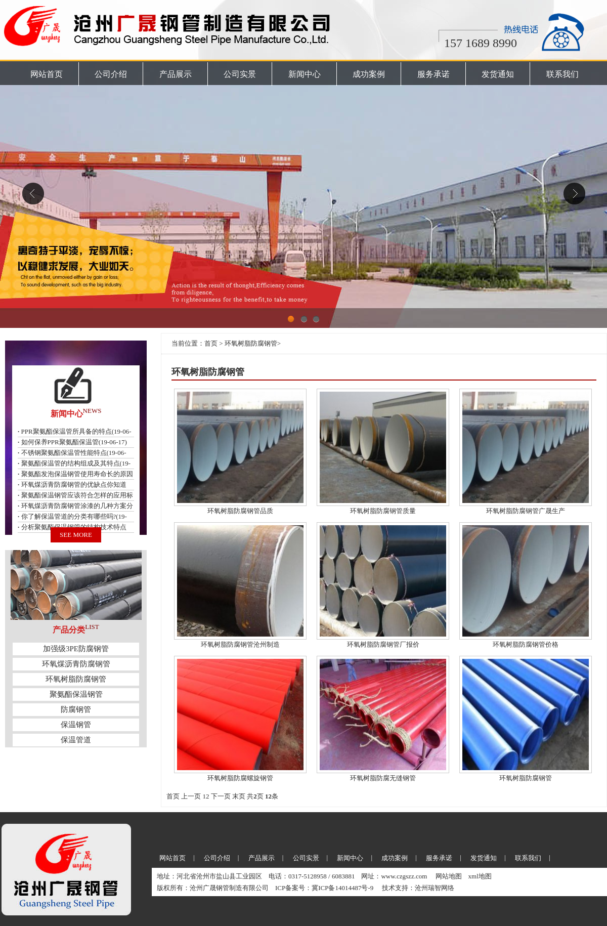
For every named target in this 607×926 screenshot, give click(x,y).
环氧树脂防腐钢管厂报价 (383, 644)
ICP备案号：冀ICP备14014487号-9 (325, 888)
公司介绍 (111, 74)
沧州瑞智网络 (434, 888)
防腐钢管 (76, 709)
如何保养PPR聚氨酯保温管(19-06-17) (74, 442)
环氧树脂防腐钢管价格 (525, 644)
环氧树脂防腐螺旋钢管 (240, 778)
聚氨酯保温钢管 (76, 694)
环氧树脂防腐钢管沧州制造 (240, 644)
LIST (92, 626)
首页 (211, 343)
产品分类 (69, 629)
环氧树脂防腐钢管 (76, 679)
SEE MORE (76, 534)
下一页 (221, 796)
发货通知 (498, 74)
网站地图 (449, 876)
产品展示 (175, 74)
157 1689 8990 (480, 43)
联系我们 (562, 74)
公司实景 (240, 74)
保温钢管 (76, 725)
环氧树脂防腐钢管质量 (383, 511)
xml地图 (480, 876)
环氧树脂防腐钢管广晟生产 (525, 511)
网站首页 (46, 74)
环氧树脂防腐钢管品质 (240, 511)
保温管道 (76, 740)
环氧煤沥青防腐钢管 (76, 664)
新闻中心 (304, 74)
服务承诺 (433, 74)
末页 (238, 796)
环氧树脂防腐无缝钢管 (383, 778)
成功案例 (369, 74)
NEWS (92, 410)
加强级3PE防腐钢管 (76, 649)
